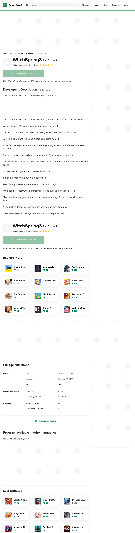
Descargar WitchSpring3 (14, 438)
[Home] (5, 53)
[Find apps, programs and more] (52, 5)
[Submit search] (27, 5)
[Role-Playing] (30, 53)
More (127, 5)
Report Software (45, 421)
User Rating (41, 65)
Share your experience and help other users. (53, 81)
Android (115, 5)
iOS (105, 5)
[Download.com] (12, 5)
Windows (85, 5)
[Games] (20, 53)
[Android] (13, 53)
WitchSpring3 (36, 60)
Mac (96, 5)
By (18, 65)
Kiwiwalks (46, 90)
